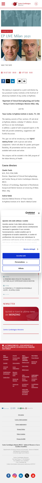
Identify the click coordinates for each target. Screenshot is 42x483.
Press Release (35, 358)
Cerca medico (16, 363)
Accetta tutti (21, 256)
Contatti (5, 363)
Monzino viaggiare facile (15, 373)
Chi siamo (5, 359)
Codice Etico (6, 377)
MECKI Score (25, 370)
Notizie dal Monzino (15, 379)
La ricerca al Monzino (25, 385)
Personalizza (21, 262)
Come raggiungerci (16, 367)
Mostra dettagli (29, 249)
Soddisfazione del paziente (6, 373)
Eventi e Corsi (25, 362)
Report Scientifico (24, 379)
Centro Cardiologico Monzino (13, 330)
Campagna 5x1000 (34, 379)
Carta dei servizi (5, 367)
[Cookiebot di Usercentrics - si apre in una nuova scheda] (26, 213)
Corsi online (25, 366)
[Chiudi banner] (39, 213)
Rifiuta (21, 268)
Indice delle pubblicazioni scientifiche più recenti (25, 392)
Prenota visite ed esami (16, 358)
